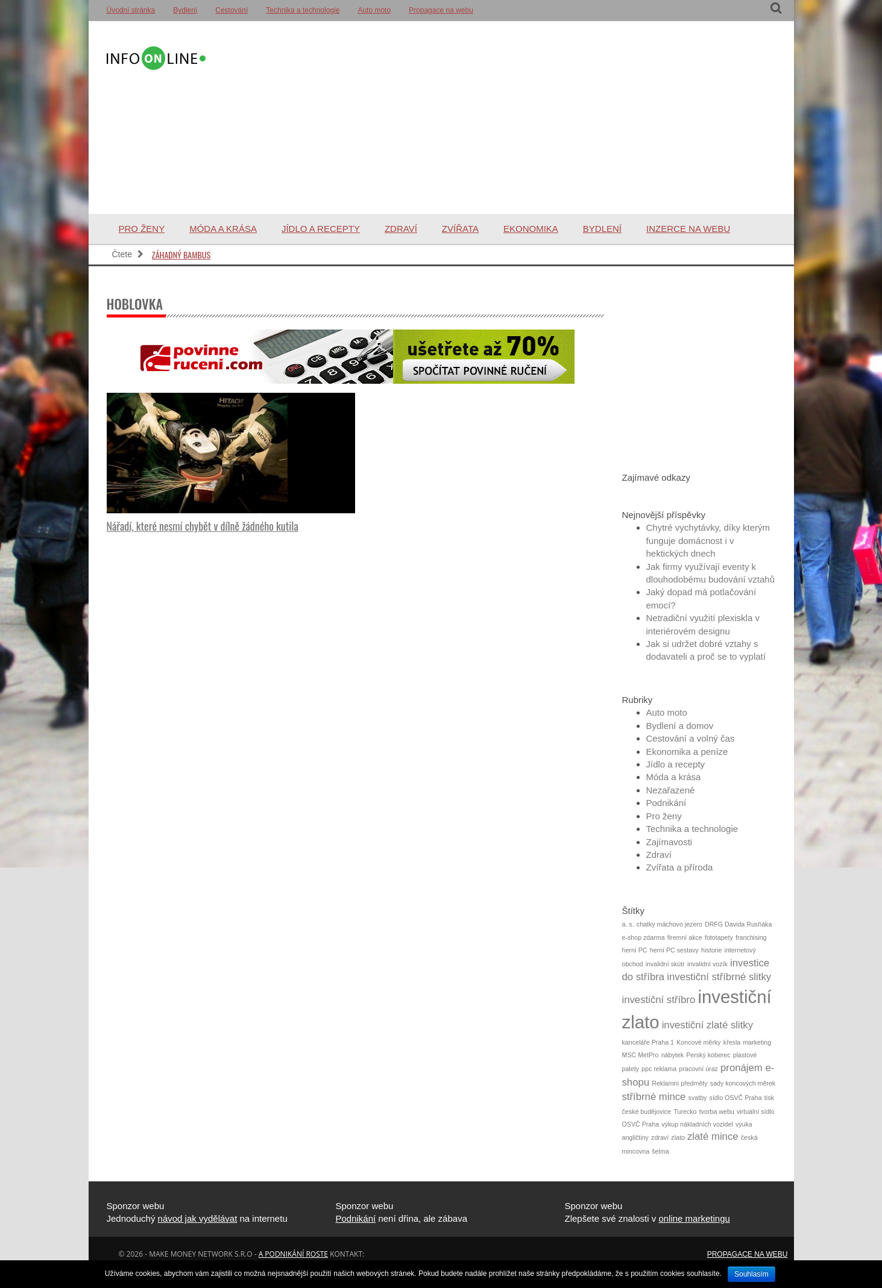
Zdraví (401, 229)
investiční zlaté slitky (707, 1025)
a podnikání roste (293, 1254)
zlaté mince (713, 1136)
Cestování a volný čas (690, 738)
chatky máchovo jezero (669, 924)
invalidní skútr (665, 964)
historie (711, 950)
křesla (731, 1042)
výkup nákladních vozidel (696, 1124)
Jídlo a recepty (321, 229)
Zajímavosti (669, 842)
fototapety (719, 937)
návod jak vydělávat (198, 1218)
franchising (751, 937)
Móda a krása (223, 229)
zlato (678, 1137)
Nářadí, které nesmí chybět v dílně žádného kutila (202, 526)
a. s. (628, 924)
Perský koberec (708, 1054)
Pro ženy (142, 229)
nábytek (672, 1054)
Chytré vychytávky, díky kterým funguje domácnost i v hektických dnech (708, 540)
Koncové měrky (698, 1042)
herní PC (634, 950)
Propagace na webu (441, 10)
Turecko (684, 1111)
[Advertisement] (491, 117)
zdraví (660, 1137)
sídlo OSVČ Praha (736, 1097)
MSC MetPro (640, 1054)
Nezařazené (670, 790)
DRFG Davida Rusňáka (738, 924)
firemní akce (684, 937)
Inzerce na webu (688, 229)
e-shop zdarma (643, 937)
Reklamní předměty (679, 1083)
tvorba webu (716, 1111)
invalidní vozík (707, 964)
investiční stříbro (659, 999)
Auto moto (374, 10)
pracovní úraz (698, 1068)
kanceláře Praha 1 (648, 1042)
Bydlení (185, 10)
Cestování (231, 10)
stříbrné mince (654, 1096)
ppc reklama (658, 1068)
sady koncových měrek (742, 1083)
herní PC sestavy (674, 950)
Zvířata (460, 229)
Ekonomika (530, 229)
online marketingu (693, 1218)
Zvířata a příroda (679, 867)
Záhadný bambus (181, 254)
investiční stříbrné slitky (719, 977)
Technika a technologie (302, 10)
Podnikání (666, 803)
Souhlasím (751, 1274)
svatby (697, 1097)
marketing (757, 1042)
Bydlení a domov (680, 726)
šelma (660, 1151)
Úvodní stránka (131, 10)
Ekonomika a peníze (687, 751)
